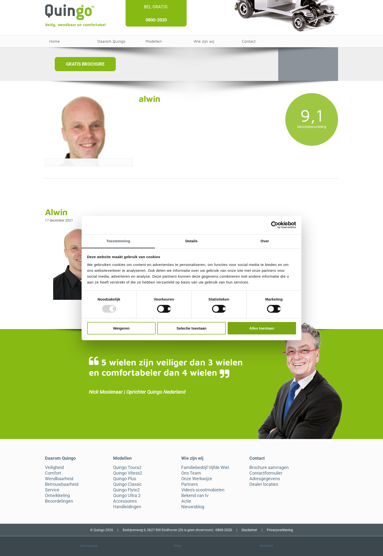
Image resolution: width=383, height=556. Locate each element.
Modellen (154, 41)
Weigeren (121, 328)
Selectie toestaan (192, 328)
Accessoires (125, 501)
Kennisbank (89, 546)
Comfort (53, 473)
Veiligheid (54, 467)
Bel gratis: (156, 6)
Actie (186, 501)
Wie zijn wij (204, 41)
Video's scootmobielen (202, 490)
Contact (249, 41)
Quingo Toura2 (127, 467)
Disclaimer (249, 530)
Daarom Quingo (111, 41)
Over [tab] (265, 241)
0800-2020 (156, 19)
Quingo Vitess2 (127, 473)
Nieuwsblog (192, 507)
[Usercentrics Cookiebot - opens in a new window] (274, 225)
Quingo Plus (124, 479)
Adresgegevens (264, 479)
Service (52, 490)
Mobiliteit (266, 546)
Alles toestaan (261, 328)
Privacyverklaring (280, 530)
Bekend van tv (195, 495)
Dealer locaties (263, 484)
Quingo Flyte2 (126, 490)
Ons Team (191, 473)
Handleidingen (127, 507)
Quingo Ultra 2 (126, 495)
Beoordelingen (59, 501)
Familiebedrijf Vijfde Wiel (205, 467)
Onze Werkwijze (196, 479)
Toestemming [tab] (118, 241)
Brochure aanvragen (269, 467)
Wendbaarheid (59, 479)
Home (54, 41)
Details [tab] (191, 241)
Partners (189, 484)
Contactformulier (265, 473)
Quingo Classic (127, 484)
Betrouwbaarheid (61, 484)
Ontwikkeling (57, 495)
